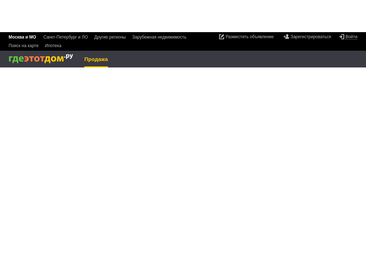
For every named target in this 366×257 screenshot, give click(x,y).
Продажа (96, 59)
